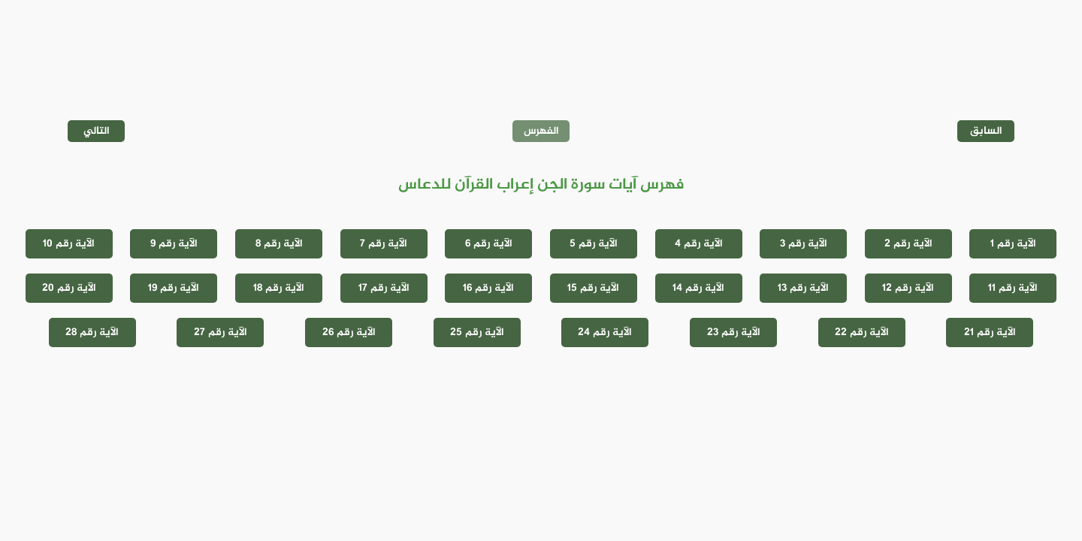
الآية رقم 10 (69, 243)
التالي (96, 131)
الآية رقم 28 (92, 332)
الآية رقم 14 (698, 288)
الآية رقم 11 (1013, 288)
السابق (986, 131)
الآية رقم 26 (349, 332)
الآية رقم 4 (699, 243)
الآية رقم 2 (908, 243)
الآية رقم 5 (594, 243)
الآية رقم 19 (173, 288)
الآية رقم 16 (488, 288)
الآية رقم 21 (990, 332)
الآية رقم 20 (69, 288)
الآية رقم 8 (279, 243)
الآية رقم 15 (593, 288)
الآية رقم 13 (803, 288)
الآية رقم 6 (488, 243)
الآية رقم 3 (803, 243)
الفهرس (541, 131)
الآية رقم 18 (278, 288)
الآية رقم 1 (1013, 243)
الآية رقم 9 (174, 243)
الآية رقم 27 (220, 332)
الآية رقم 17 (384, 288)
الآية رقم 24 (605, 332)
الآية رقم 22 (862, 332)
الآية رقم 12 (908, 288)
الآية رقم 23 (733, 332)
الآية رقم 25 (477, 332)
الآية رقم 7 (383, 243)
